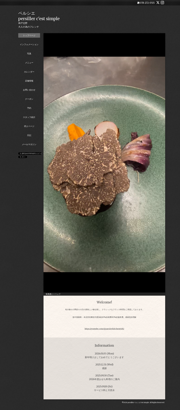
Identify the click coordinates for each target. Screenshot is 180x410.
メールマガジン (29, 144)
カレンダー (29, 71)
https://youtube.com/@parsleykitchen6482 (104, 329)
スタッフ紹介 (29, 117)
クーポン (29, 99)
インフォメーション (29, 44)
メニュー (29, 62)
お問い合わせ (29, 90)
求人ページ (29, 126)
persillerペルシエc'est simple (138, 402)
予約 (29, 108)
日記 (29, 135)
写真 (29, 53)
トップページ (29, 35)
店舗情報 (29, 80)
